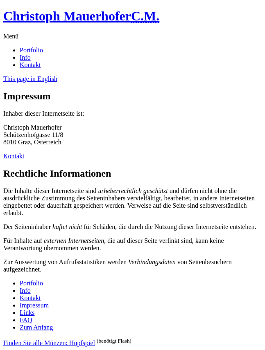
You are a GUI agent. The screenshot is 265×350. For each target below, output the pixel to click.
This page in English (30, 78)
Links (27, 312)
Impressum (34, 305)
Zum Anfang (36, 327)
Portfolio (31, 50)
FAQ (26, 319)
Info (25, 57)
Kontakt (30, 64)
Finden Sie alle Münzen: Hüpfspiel (49, 342)
